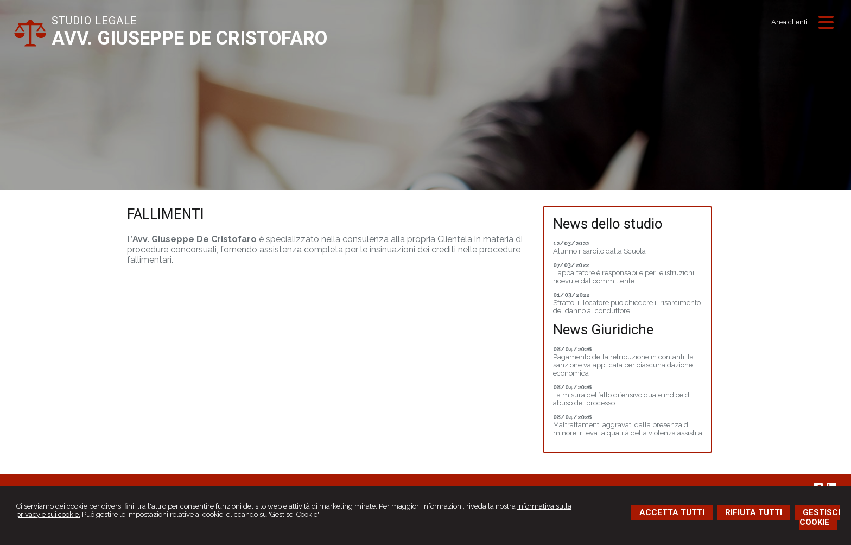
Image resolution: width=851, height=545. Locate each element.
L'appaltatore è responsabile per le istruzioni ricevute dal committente (623, 277)
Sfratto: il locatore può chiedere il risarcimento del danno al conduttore (627, 307)
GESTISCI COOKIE (819, 517)
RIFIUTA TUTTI (753, 512)
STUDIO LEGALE (94, 20)
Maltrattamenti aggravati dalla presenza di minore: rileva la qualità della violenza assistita (627, 429)
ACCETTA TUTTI (671, 512)
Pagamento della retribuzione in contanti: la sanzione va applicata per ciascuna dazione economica (623, 365)
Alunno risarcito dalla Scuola (599, 251)
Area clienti (789, 22)
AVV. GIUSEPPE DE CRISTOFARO (189, 38)
